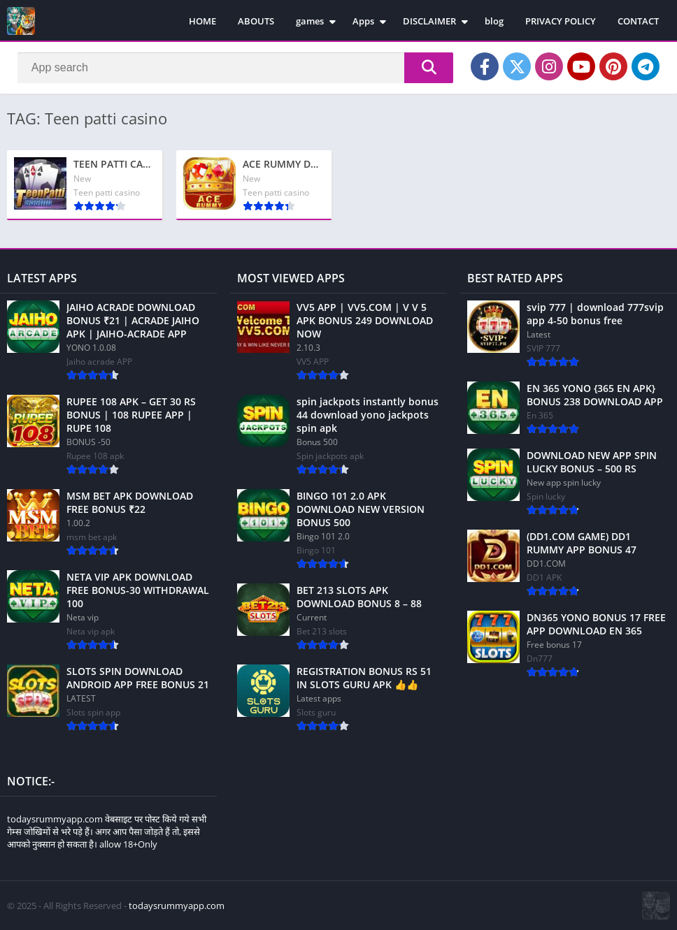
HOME (202, 21)
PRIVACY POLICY (560, 21)
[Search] (235, 67)
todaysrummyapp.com (177, 905)
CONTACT (638, 21)
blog (494, 21)
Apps (363, 21)
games (310, 21)
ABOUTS (256, 21)
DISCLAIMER (429, 21)
